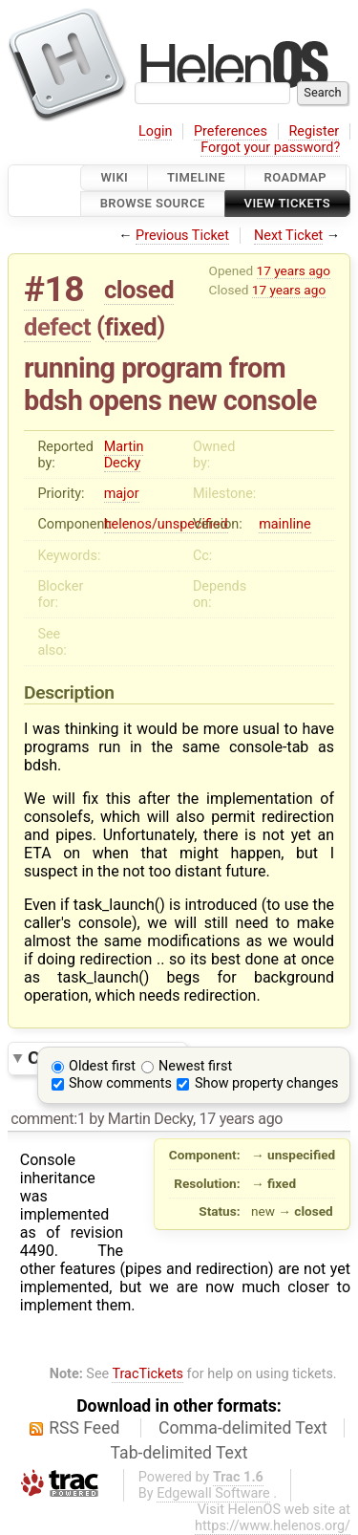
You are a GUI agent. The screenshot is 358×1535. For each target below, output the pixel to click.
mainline (284, 524)
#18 (54, 289)
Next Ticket (288, 235)
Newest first (195, 1066)
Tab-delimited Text (179, 1452)
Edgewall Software (213, 1493)
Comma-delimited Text (242, 1428)
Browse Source (152, 204)
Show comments (120, 1083)
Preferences (230, 131)
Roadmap (295, 177)
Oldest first (102, 1066)
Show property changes (266, 1083)
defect (57, 327)
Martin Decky (124, 455)
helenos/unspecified (166, 524)
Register (313, 131)
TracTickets (147, 1374)
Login (155, 131)
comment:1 (48, 1119)
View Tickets (287, 204)
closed (139, 289)
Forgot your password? (270, 148)
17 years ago (293, 270)
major (121, 494)
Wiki (114, 177)
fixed (131, 327)
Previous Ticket (182, 235)
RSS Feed (84, 1428)
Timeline (196, 177)
